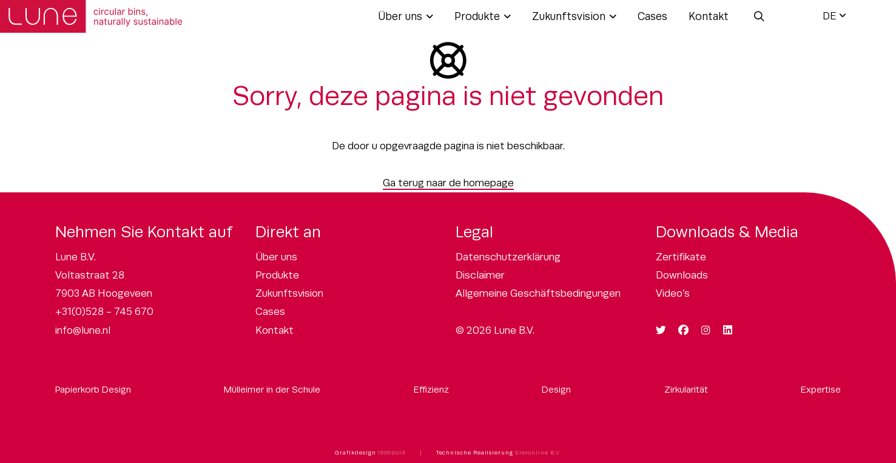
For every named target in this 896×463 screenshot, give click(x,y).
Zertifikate (681, 257)
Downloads (682, 275)
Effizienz (431, 389)
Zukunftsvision (568, 16)
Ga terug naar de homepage (448, 183)
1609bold (391, 453)
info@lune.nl (82, 330)
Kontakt (709, 16)
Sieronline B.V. (538, 453)
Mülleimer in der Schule (272, 389)
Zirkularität (686, 389)
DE (830, 16)
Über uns (400, 16)
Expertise (821, 389)
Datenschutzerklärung (508, 257)
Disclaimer (480, 275)
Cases (652, 16)
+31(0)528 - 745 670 (104, 311)
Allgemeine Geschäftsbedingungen (538, 293)
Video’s (673, 293)
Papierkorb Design (93, 389)
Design (556, 389)
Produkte (477, 16)
